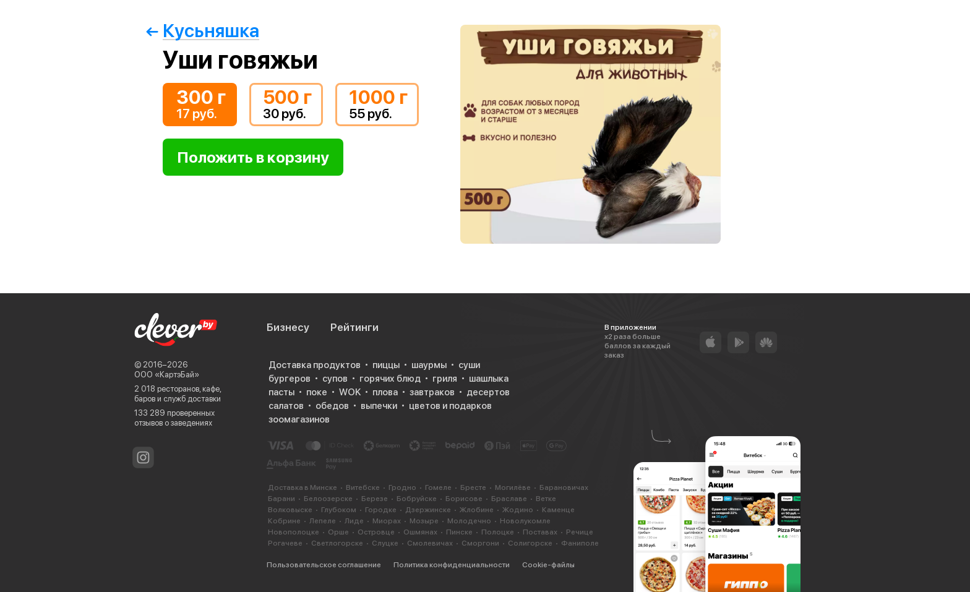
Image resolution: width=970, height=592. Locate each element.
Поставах (540, 532)
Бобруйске (417, 498)
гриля (444, 378)
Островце (376, 532)
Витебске (363, 487)
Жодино (517, 509)
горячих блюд (390, 378)
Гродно (402, 487)
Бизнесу (288, 327)
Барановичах (563, 487)
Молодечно (469, 521)
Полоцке (497, 532)
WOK (350, 392)
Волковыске (290, 509)
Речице (579, 532)
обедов (332, 405)
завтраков (432, 392)
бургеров (289, 378)
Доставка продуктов (314, 365)
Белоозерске (328, 498)
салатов (286, 405)
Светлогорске (337, 543)
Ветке (546, 498)
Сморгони (480, 543)
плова (385, 392)
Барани (281, 498)
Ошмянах (420, 532)
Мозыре (424, 521)
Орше (338, 532)
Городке (381, 509)
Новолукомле (525, 521)
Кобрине (284, 521)
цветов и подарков (450, 405)
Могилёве (513, 487)
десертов (488, 392)
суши (469, 365)
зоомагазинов (299, 419)
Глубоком (338, 509)
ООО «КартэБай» (166, 374)
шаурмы (429, 365)
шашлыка (489, 378)
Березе (374, 498)
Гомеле (438, 487)
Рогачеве (285, 543)
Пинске (459, 532)
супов (335, 378)
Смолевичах (430, 543)
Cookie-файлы (548, 564)
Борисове (464, 498)
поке (316, 392)
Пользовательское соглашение (324, 564)
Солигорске (530, 543)
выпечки (379, 405)
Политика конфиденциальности (451, 564)
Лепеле (322, 521)
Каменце (558, 509)
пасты (281, 392)
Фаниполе (580, 543)
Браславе (509, 498)
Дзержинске (428, 509)
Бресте (473, 487)
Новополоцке (293, 532)
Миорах (386, 521)
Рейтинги (354, 327)
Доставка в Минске (302, 487)
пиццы (386, 365)
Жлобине (477, 509)
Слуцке (385, 543)
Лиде (354, 521)
